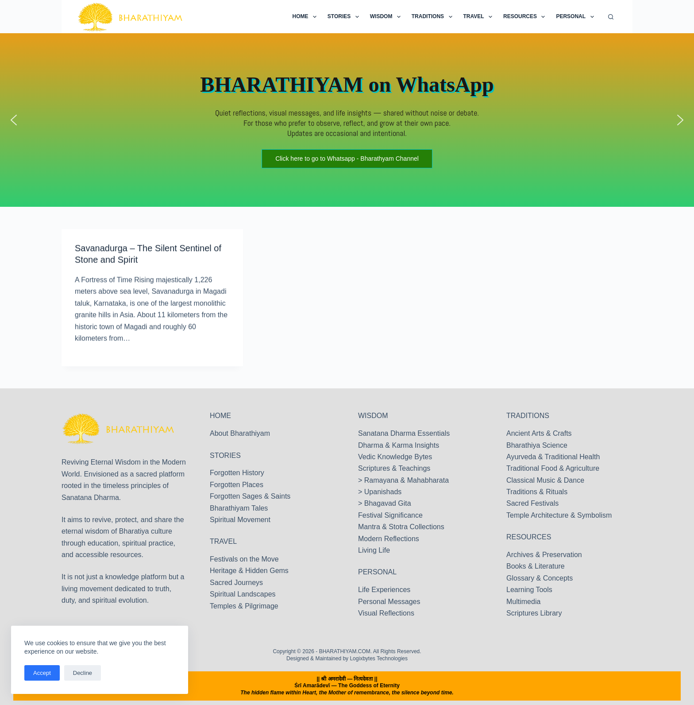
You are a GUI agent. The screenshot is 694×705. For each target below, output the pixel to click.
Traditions (434, 17)
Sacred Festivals (532, 503)
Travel (479, 17)
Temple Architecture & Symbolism (559, 515)
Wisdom (387, 17)
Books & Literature (535, 566)
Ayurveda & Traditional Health (553, 457)
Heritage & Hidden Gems (249, 570)
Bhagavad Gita (387, 503)
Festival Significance (390, 515)
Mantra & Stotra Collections (401, 527)
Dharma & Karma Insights (398, 445)
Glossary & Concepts (539, 578)
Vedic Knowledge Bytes (395, 457)
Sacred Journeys (236, 582)
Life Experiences (384, 589)
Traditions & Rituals (536, 492)
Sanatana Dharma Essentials (404, 433)
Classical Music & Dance (545, 480)
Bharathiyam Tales (239, 508)
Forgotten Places (236, 484)
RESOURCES (528, 537)
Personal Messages (389, 601)
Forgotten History (237, 472)
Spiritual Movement (240, 519)
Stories (345, 17)
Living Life (374, 550)
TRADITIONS (527, 415)
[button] (14, 120)
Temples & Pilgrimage (244, 606)
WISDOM (373, 415)
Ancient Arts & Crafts (539, 433)
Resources (525, 17)
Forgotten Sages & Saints (250, 496)
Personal (576, 17)
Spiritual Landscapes (243, 594)
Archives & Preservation (544, 554)
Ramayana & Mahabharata (406, 480)
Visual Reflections (386, 613)
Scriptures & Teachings (394, 468)
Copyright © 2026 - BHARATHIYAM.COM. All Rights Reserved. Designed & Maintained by (347, 655)
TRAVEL (223, 541)
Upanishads (383, 492)
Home (306, 17)
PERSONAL (377, 572)
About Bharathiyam (240, 433)
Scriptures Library (534, 613)
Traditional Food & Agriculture (552, 468)
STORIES (225, 455)
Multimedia (523, 601)
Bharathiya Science (536, 445)
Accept (42, 673)
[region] (347, 120)
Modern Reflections (388, 538)
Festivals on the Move (244, 559)
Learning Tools (529, 589)
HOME (220, 415)
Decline (82, 673)
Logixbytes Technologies (379, 658)
